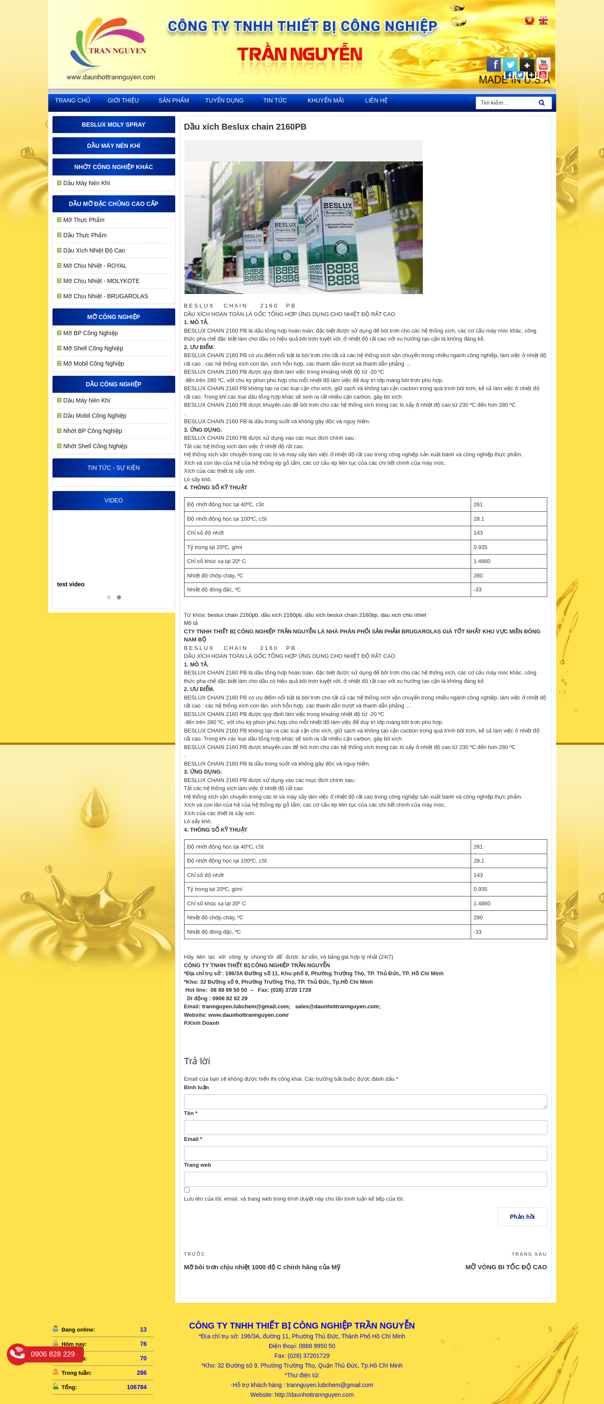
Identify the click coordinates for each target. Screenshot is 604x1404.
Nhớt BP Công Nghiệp (92, 430)
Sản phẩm (174, 100)
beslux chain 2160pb (232, 615)
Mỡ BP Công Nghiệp (90, 333)
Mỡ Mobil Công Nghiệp (93, 363)
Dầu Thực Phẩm (85, 235)
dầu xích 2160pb (281, 615)
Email (193, 1139)
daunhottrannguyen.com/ (256, 1015)
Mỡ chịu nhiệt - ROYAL (95, 265)
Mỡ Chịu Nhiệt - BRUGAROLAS (106, 296)
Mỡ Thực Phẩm (84, 219)
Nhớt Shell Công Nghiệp (95, 446)
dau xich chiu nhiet (403, 615)
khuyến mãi (326, 100)
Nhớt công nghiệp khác (113, 167)
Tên (191, 1113)
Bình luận (196, 1087)
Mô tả (191, 623)
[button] (109, 597)
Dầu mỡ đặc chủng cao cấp (113, 203)
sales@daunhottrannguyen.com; (338, 1006)
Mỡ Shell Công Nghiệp (93, 348)
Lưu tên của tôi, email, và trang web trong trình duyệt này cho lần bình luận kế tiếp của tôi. (294, 1199)
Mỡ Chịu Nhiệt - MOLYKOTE (101, 280)
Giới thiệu (123, 100)
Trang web (197, 1165)
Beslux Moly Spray (113, 124)
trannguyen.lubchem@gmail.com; (246, 1006)
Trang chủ (72, 100)
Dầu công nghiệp (113, 384)
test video (71, 584)
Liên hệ (376, 100)
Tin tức (275, 100)
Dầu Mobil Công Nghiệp (95, 415)
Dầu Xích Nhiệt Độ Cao (94, 250)
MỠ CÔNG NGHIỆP (113, 317)
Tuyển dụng (224, 100)
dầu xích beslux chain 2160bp (341, 615)
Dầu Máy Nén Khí (113, 145)
